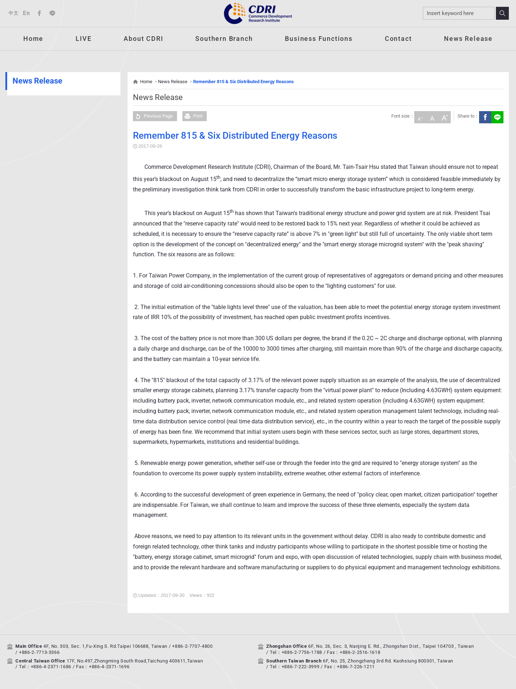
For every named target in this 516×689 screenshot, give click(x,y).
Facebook (39, 13)
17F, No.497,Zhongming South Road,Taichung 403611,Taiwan (135, 661)
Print (192, 116)
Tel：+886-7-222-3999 (294, 666)
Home (33, 38)
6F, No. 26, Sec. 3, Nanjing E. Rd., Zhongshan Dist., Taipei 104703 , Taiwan (391, 646)
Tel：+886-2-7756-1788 (296, 652)
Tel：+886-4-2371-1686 (45, 666)
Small (419, 116)
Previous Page (153, 116)
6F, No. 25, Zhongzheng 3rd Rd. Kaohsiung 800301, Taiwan (388, 661)
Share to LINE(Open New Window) (496, 116)
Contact (398, 38)
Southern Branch (224, 38)
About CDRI (143, 38)
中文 (13, 13)
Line (52, 13)
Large (444, 116)
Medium (431, 116)
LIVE (83, 38)
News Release (468, 38)
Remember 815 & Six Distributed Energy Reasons (243, 81)
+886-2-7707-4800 (192, 646)
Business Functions (318, 38)
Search (502, 13)
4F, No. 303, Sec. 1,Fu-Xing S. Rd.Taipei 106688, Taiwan (105, 646)
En (26, 13)
